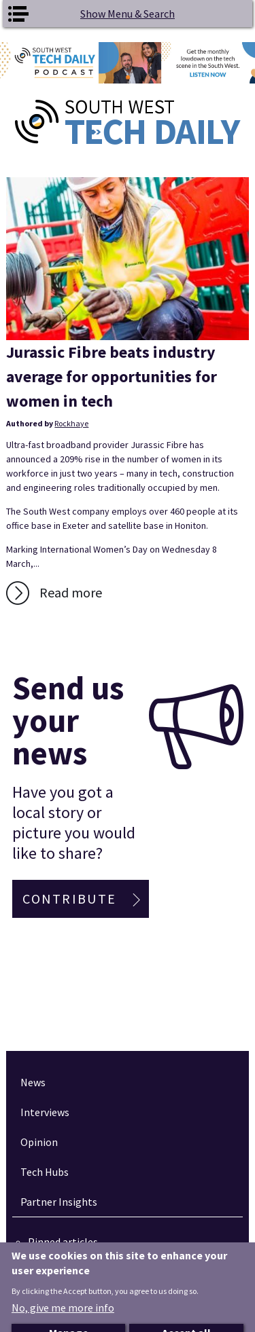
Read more (70, 592)
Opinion (39, 1142)
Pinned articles (63, 1241)
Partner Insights (58, 1201)
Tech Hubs (44, 1172)
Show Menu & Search (127, 13)
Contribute (69, 898)
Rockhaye (71, 423)
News (33, 1082)
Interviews (44, 1112)
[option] (127, 63)
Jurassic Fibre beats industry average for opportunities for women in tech (111, 376)
